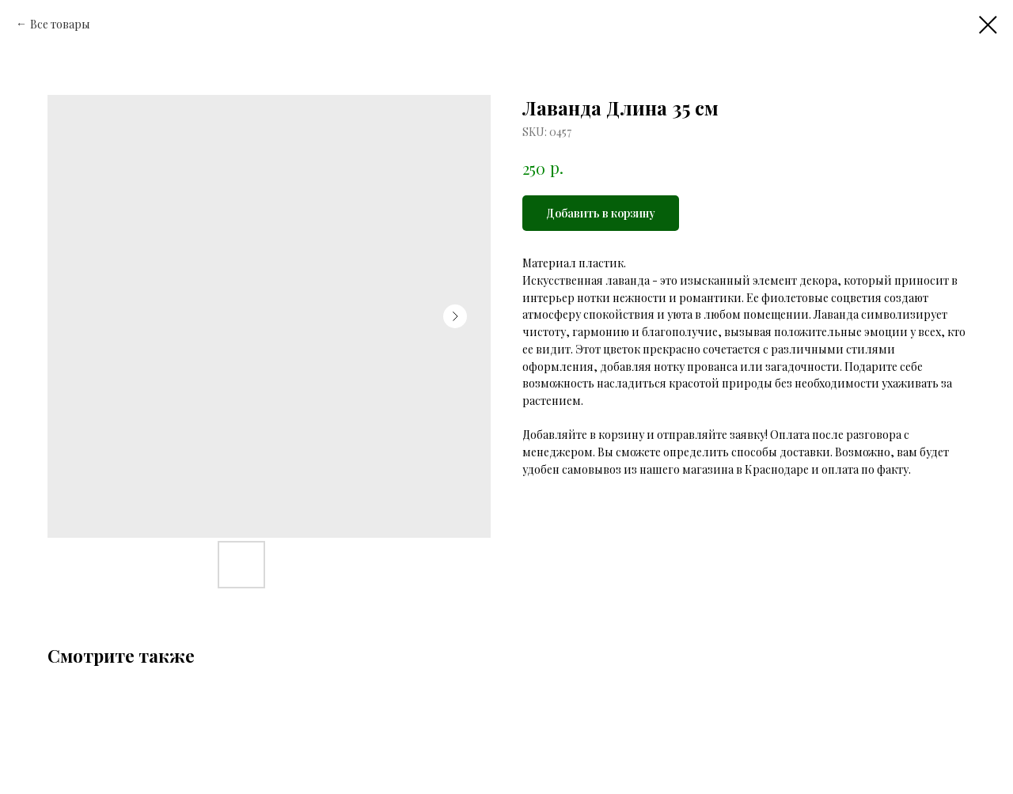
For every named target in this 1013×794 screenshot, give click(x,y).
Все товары (60, 24)
